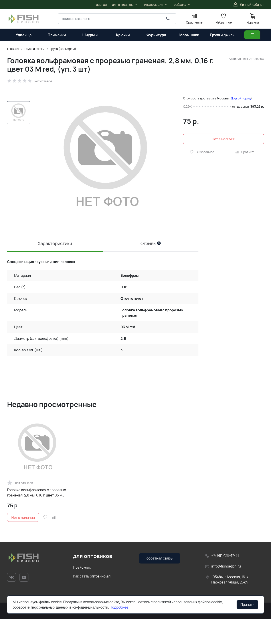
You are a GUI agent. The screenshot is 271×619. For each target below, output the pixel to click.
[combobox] (117, 18)
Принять (247, 604)
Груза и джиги (34, 49)
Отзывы (150, 243)
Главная (13, 49)
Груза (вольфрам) (63, 49)
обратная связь (159, 558)
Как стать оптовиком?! (92, 576)
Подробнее (119, 607)
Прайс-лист (83, 567)
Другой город (241, 98)
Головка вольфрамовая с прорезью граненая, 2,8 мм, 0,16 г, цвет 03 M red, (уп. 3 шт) (36, 492)
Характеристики (55, 243)
